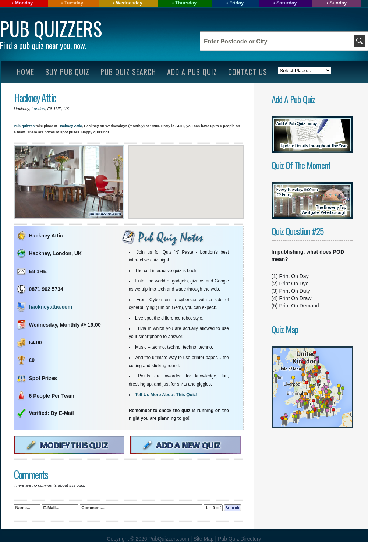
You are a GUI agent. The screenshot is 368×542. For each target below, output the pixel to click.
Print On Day (294, 276)
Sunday (338, 3)
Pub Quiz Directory (239, 539)
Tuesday (73, 3)
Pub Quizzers (51, 28)
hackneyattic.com (50, 307)
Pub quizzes (24, 126)
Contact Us (247, 71)
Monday (24, 3)
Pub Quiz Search (128, 71)
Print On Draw (295, 298)
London (38, 108)
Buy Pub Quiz (67, 71)
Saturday (286, 3)
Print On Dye (294, 283)
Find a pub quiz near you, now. (43, 45)
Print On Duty (294, 291)
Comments (31, 474)
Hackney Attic (35, 97)
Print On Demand (299, 306)
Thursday (186, 3)
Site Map (204, 539)
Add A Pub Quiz (192, 71)
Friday (236, 3)
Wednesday (129, 3)
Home (25, 71)
